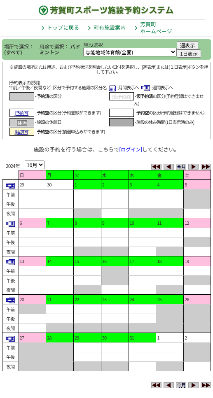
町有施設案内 (110, 27)
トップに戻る (63, 27)
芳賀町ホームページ (156, 27)
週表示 (187, 45)
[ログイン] (130, 149)
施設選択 (93, 44)
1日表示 (189, 53)
